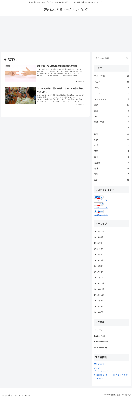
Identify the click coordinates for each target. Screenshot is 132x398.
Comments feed (101, 342)
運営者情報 (99, 364)
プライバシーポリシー (104, 371)
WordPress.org (100, 347)
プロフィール (100, 368)
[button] (127, 58)
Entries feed (99, 336)
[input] (111, 58)
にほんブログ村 (101, 200)
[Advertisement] (66, 33)
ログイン (98, 330)
